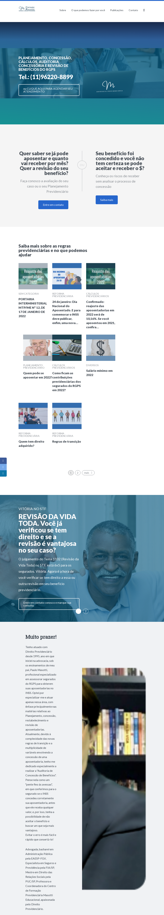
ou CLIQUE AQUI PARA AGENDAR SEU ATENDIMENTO (48, 90)
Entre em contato (53, 204)
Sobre (62, 10)
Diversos (92, 365)
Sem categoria (29, 293)
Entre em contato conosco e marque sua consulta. (47, 604)
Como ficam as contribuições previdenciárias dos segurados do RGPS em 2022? (66, 381)
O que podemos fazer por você (88, 10)
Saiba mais (106, 199)
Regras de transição (66, 441)
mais (88, 472)
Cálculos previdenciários (97, 295)
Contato (133, 10)
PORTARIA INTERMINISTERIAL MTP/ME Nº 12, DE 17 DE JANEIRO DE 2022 (33, 307)
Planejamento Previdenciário (33, 366)
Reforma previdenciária (62, 295)
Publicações (116, 10)
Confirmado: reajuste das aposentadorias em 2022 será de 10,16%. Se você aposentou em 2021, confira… (100, 314)
